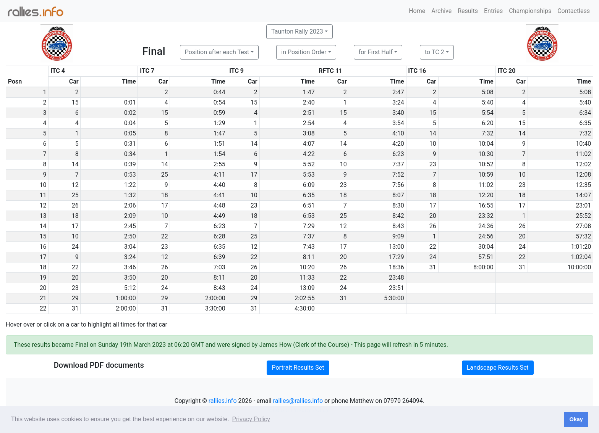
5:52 (309, 164)
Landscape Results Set (498, 367)
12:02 (583, 164)
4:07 (309, 143)
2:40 (309, 102)
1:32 (130, 195)
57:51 (486, 257)
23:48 (396, 277)
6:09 (309, 184)
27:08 (583, 226)
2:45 (130, 226)
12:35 (583, 184)
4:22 (309, 154)
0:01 (130, 102)
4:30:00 (305, 308)
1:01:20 (581, 246)
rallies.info (223, 400)
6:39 (219, 257)
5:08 (488, 92)
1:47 (309, 92)
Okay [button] (576, 419)
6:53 (309, 215)
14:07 (583, 195)
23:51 (396, 287)
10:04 (486, 143)
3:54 (398, 123)
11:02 (583, 154)
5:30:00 (394, 298)
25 (164, 174)
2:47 (398, 92)
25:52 (583, 215)
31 (432, 267)
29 (75, 298)
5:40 (488, 102)
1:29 (219, 123)
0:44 (219, 92)
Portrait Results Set (298, 367)
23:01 (583, 205)
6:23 (398, 154)
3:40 (398, 112)
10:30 (486, 154)
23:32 (486, 215)
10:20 (307, 267)
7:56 (398, 184)
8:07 (398, 195)
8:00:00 (483, 267)
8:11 (309, 257)
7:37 (398, 164)
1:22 (130, 184)
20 (432, 215)
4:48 (219, 205)
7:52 (398, 174)
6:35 (585, 123)
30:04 (486, 246)
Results (468, 10)
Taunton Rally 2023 (297, 31)
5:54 (488, 112)
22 (164, 236)
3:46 (130, 267)
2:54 (309, 123)
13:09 (307, 287)
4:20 (398, 143)
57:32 (583, 236)
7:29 (309, 226)
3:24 (398, 102)
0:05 (130, 133)
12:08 (583, 174)
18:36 (396, 267)
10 (432, 143)
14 (432, 133)
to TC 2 (434, 52)
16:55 (486, 205)
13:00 (396, 246)
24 (75, 246)
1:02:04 (581, 257)
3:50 (130, 277)
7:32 (488, 133)
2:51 (309, 112)
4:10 (398, 133)
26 (75, 205)
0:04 (130, 123)
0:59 (219, 112)
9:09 (398, 236)
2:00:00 (215, 298)
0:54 (219, 102)
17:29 (396, 257)
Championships (530, 10)
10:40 (583, 143)
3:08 (309, 133)
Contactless (573, 10)
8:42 (398, 215)
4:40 (219, 184)
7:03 (219, 267)
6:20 (488, 123)
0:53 (130, 174)
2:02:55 (305, 298)
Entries (493, 10)
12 (75, 184)
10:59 (486, 174)
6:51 (309, 205)
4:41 (219, 195)
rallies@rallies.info (298, 400)
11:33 (307, 277)
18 (164, 195)
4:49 (219, 215)
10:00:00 (579, 267)
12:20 (486, 195)
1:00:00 (126, 298)
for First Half (376, 52)
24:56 (486, 236)
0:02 (130, 112)
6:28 (219, 236)
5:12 (130, 287)
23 (432, 164)
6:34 (585, 112)
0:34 (130, 154)
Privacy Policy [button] (251, 419)
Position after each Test (217, 52)
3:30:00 (215, 308)
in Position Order (303, 52)
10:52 (486, 164)
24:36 (486, 226)
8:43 (398, 226)
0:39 (130, 164)
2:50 (130, 236)
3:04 (130, 246)
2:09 (130, 215)
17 (254, 174)
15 (75, 102)
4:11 (219, 174)
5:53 (309, 174)
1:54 (219, 154)
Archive (441, 10)
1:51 (219, 143)
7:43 (309, 246)
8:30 (398, 205)
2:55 (219, 164)
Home (417, 10)
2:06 (130, 205)
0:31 (130, 143)
